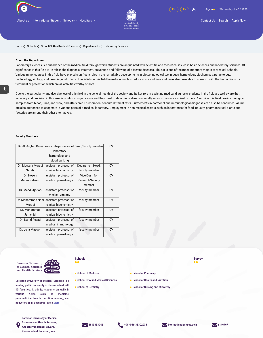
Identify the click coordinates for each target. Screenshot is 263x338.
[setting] (4, 89)
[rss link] (193, 9)
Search (223, 20)
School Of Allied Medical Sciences (97, 280)
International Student (46, 20)
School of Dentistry (88, 287)
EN (174, 9)
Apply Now (239, 20)
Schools (68, 20)
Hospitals (86, 20)
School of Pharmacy (144, 273)
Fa (184, 9)
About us (23, 20)
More (57, 303)
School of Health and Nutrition (150, 280)
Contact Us (208, 20)
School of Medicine (88, 273)
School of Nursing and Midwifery (151, 287)
